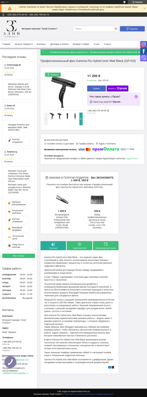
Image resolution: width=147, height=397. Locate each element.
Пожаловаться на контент (74, 394)
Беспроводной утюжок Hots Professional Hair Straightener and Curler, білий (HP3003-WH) (62, 221)
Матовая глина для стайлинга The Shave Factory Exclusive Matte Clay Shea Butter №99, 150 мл (19, 176)
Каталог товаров (23, 44)
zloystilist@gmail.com (19, 360)
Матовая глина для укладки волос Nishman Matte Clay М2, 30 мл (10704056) (19, 188)
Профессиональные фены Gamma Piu (69, 52)
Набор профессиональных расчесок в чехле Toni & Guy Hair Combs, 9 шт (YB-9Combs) (97, 221)
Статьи (107, 44)
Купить (96, 88)
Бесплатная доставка (57, 140)
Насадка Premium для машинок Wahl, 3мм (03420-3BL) (18, 127)
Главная (6, 44)
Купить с (117, 88)
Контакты (41, 44)
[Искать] (115, 28)
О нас (96, 44)
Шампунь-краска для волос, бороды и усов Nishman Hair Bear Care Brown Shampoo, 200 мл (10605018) (19, 89)
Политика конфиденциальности (100, 394)
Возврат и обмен (81, 44)
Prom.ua (86, 391)
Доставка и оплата (59, 44)
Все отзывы (18, 256)
